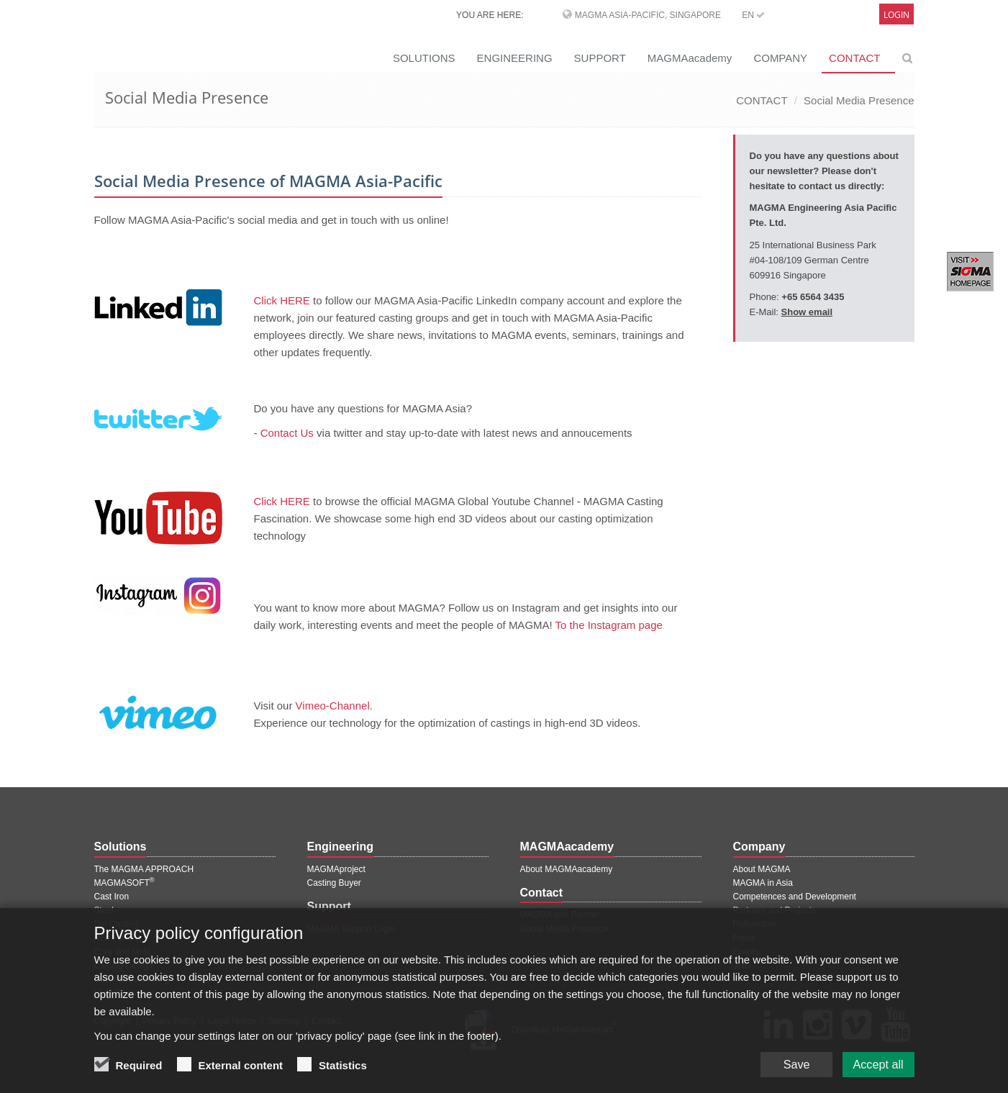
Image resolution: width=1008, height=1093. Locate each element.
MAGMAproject (336, 869)
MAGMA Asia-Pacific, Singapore (648, 15)
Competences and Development (794, 897)
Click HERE (282, 300)
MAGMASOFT (124, 883)
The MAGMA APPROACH (144, 869)
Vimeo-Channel (333, 705)
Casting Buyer (334, 883)
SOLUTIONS (424, 58)
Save (784, 1063)
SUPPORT (600, 58)
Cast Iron (112, 897)
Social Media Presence (859, 100)
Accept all (874, 1063)
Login (896, 15)
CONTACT (854, 58)
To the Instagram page (609, 625)
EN (753, 15)
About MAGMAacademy (566, 869)
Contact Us (287, 433)
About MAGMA (762, 869)
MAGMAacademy (690, 58)
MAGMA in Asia (763, 883)
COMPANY (780, 58)
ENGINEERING (515, 58)
